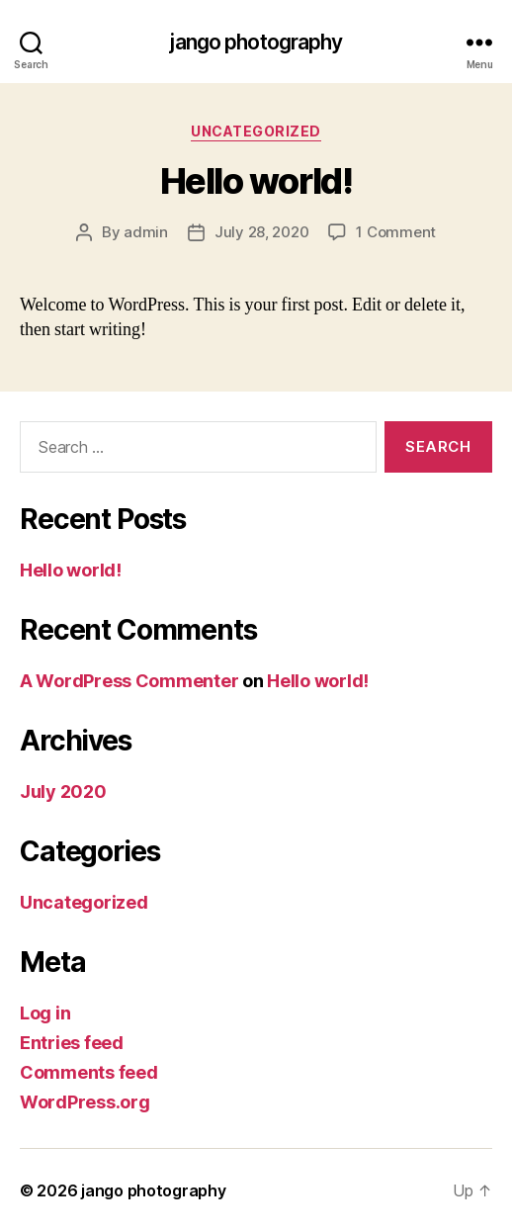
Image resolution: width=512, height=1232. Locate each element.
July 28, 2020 (261, 231)
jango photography (255, 42)
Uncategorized (256, 131)
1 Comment (396, 231)
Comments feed (89, 1072)
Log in (45, 1013)
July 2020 (63, 791)
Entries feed (72, 1042)
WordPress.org (85, 1102)
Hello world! (256, 181)
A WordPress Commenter (129, 680)
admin (146, 231)
